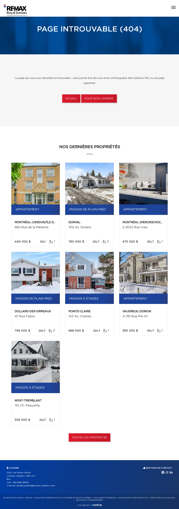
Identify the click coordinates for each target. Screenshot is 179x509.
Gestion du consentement (89, 500)
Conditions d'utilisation (161, 498)
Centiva (96, 505)
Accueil (71, 99)
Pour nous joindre (99, 99)
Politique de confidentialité (133, 498)
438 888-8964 (20, 482)
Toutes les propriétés (89, 437)
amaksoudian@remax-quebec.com (35, 486)
